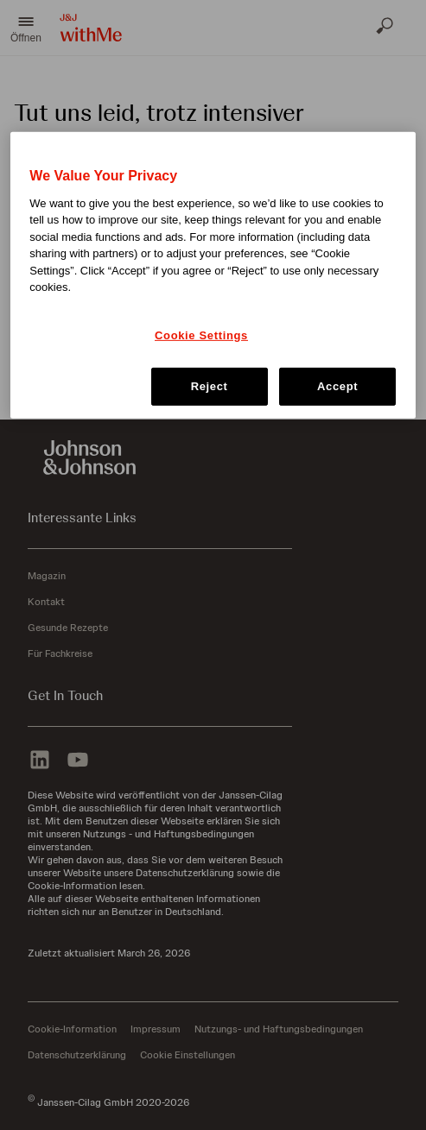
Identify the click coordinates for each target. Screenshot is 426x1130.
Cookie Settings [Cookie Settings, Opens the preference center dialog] (201, 335)
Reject (209, 386)
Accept (337, 386)
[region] (212, 275)
